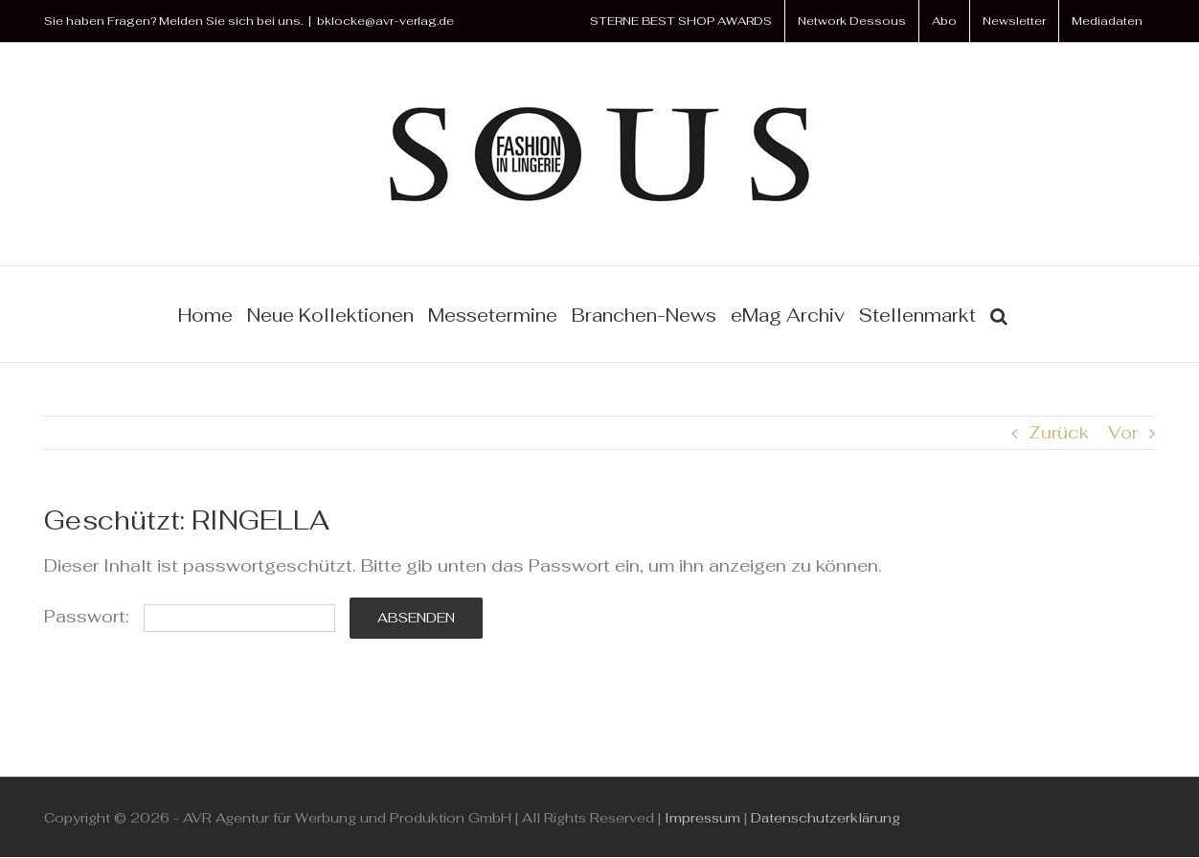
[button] (998, 314)
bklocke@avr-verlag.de (385, 21)
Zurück (1059, 432)
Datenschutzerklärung (825, 817)
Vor (1123, 432)
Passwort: (189, 616)
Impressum (702, 817)
